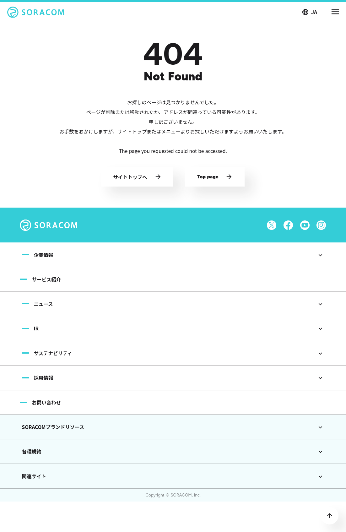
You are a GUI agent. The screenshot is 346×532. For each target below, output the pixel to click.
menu (335, 13)
